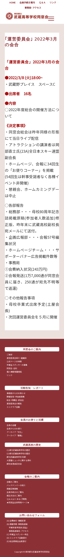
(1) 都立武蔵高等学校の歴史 (18, 450)
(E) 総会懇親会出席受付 (16, 541)
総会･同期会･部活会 (15, 400)
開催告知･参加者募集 (16, 396)
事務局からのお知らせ (16, 393)
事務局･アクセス (33, 7)
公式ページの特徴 (14, 361)
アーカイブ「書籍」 (15, 435)
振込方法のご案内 (14, 495)
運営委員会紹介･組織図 (16, 358)
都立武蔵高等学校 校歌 (16, 456)
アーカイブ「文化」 (15, 432)
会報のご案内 (12, 481)
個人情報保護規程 (14, 371)
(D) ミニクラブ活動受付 (17, 537)
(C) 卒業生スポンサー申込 (17, 534)
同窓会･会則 (12, 368)
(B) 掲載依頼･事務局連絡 (17, 524)
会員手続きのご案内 (15, 492)
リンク (9, 375)
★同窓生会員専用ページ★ (18, 502)
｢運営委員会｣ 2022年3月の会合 (31, 41)
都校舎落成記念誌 (14, 463)
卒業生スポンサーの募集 (17, 364)
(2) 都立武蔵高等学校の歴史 (18, 453)
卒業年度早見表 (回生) (17, 527)
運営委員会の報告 (14, 403)
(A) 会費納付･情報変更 (16, 520)
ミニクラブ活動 (13, 407)
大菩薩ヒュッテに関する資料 (19, 460)
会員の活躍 (11, 425)
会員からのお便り (14, 428)
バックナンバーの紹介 (16, 485)
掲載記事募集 (12, 488)
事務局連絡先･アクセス (18, 531)
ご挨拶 (9, 354)
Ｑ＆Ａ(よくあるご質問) (17, 499)
